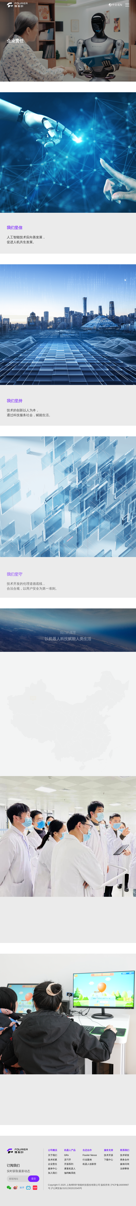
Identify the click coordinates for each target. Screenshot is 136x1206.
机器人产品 (70, 1150)
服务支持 (108, 1150)
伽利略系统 (70, 1173)
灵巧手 (67, 1159)
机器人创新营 (89, 1164)
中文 (114, 4)
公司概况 (52, 1150)
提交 (33, 1178)
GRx (66, 1155)
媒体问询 (124, 1164)
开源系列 (68, 1164)
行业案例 (87, 1159)
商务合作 (124, 1159)
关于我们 (52, 1155)
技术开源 (108, 1155)
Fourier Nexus (90, 1155)
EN (120, 4)
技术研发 (124, 1155)
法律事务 (124, 1168)
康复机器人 (70, 1168)
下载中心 (108, 1159)
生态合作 (87, 1150)
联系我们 (124, 1150)
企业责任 (52, 1164)
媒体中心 (52, 1168)
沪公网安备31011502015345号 (66, 1188)
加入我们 (52, 1173)
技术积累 (52, 1159)
